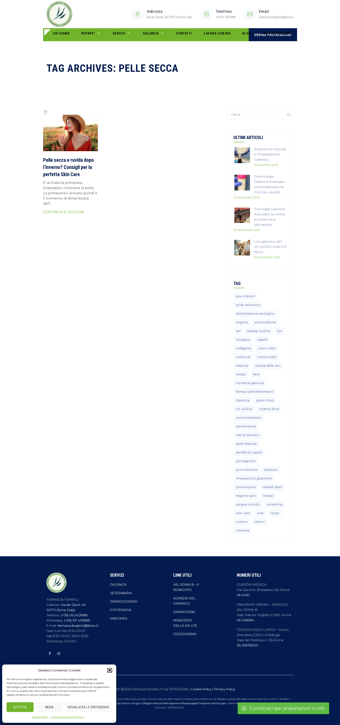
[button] (110, 670)
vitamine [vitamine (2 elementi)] (243, 530)
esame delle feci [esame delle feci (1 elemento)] (268, 366)
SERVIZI (108, 35)
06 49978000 (247, 645)
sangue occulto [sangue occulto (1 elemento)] (248, 504)
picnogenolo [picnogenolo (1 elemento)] (246, 461)
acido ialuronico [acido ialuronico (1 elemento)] (248, 305)
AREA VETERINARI (235, 35)
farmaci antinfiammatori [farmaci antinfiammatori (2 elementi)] (254, 392)
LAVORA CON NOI (187, 35)
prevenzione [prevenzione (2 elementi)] (246, 487)
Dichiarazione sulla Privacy (68, 716)
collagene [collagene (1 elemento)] (243, 348)
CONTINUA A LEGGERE (63, 212)
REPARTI (83, 35)
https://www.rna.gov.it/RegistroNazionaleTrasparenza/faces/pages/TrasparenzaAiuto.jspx (170, 703)
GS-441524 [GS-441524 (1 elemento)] (244, 409)
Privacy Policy (224, 689)
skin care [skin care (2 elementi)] (243, 513)
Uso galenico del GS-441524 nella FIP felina (270, 246)
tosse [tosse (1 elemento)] (275, 513)
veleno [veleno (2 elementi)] (259, 522)
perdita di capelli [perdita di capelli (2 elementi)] (249, 452)
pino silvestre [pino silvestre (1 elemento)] (246, 470)
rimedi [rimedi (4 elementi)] (268, 496)
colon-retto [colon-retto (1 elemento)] (267, 348)
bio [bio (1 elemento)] (279, 331)
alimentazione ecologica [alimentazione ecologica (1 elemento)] (255, 314)
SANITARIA (118, 618)
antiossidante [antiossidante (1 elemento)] (265, 322)
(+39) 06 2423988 (74, 615)
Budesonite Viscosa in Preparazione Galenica (270, 154)
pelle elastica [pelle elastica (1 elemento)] (246, 444)
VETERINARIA (121, 593)
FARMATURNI (184, 612)
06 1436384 (245, 620)
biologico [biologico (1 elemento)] (243, 340)
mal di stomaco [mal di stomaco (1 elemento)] (248, 435)
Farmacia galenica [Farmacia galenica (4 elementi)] (250, 383)
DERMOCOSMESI (124, 602)
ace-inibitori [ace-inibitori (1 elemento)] (245, 296)
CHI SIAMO (58, 35)
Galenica (134, 35)
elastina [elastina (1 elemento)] (242, 366)
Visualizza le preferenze (88, 707)
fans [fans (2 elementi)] (256, 374)
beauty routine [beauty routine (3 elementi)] (258, 331)
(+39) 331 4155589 (76, 620)
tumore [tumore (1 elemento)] (241, 522)
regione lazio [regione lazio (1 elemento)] (246, 496)
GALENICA (118, 585)
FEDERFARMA (184, 634)
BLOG (211, 35)
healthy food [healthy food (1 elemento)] (269, 409)
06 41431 (243, 595)
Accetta (20, 707)
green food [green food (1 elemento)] (264, 400)
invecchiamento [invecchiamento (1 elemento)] (248, 418)
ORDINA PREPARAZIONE (273, 35)
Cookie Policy (40, 716)
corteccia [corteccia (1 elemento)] (243, 357)
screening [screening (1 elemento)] (275, 504)
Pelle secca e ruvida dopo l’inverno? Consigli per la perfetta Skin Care (68, 167)
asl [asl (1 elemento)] (238, 331)
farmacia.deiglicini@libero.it (77, 626)
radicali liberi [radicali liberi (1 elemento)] (273, 487)
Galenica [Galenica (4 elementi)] (242, 400)
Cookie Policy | (202, 689)
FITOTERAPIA (120, 610)
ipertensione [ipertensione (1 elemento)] (246, 426)
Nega (49, 707)
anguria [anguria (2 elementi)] (242, 322)
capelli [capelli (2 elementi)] (262, 340)
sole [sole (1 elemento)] (260, 513)
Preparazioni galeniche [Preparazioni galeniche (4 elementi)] (254, 478)
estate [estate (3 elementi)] (241, 374)
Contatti (160, 35)
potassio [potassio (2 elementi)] (271, 470)
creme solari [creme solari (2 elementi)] (266, 357)
